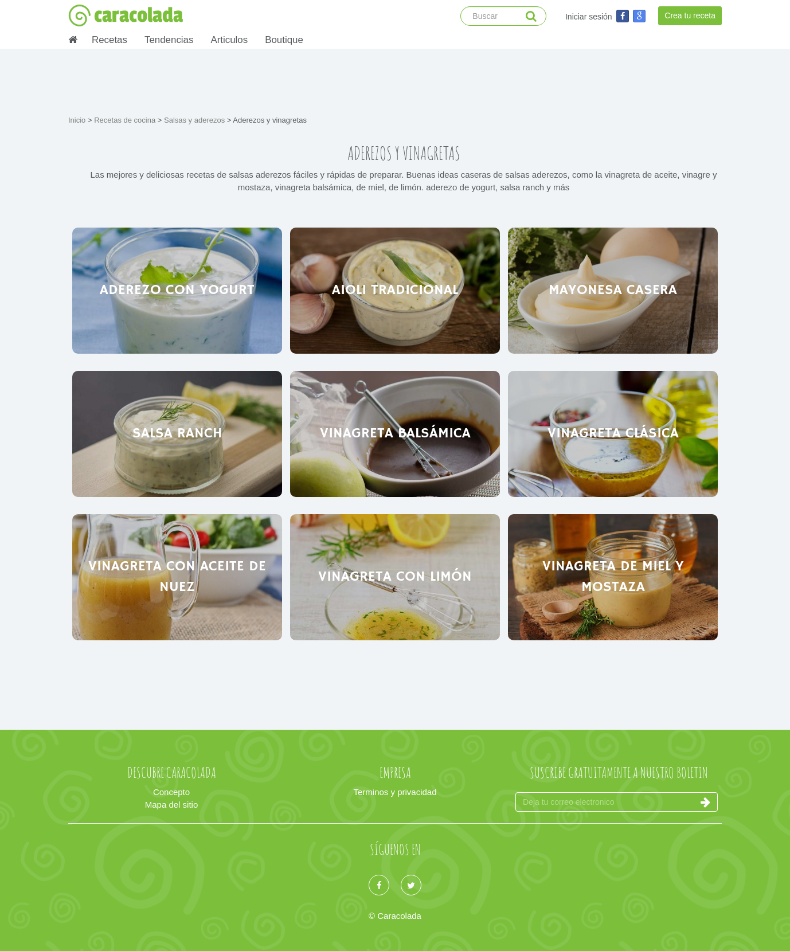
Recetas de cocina (126, 120)
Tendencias (168, 39)
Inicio (78, 120)
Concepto (171, 792)
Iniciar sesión (588, 16)
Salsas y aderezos (195, 120)
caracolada (125, 15)
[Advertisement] (395, 80)
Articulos (229, 39)
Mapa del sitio (171, 804)
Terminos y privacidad (394, 792)
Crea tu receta (689, 15)
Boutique (284, 39)
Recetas (109, 39)
